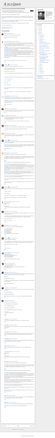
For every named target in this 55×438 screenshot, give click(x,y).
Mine (5, 128)
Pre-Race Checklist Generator (9, 162)
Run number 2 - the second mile (44, 43)
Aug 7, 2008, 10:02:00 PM (11, 263)
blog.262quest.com (17, 16)
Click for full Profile (49, 17)
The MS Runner (6, 175)
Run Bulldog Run (7, 47)
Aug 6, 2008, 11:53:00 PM (13, 211)
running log (18, 340)
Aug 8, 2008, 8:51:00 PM (12, 272)
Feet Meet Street (7, 42)
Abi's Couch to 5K (7, 373)
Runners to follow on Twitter (44, 56)
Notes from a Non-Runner (12, 100)
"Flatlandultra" (22, 266)
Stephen (5, 229)
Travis (5, 263)
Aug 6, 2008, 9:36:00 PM (13, 140)
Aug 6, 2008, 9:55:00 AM (12, 115)
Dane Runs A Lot (7, 379)
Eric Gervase (6, 211)
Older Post (32, 425)
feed (20, 17)
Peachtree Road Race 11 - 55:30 (42, 78)
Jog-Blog (5, 403)
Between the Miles (7, 56)
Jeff (4, 233)
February (41, 71)
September (41, 39)
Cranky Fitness (6, 48)
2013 (39, 26)
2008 (39, 33)
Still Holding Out (42, 52)
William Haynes (6, 96)
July (40, 64)
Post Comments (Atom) (20, 429)
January (40, 72)
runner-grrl (6, 287)
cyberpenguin (6, 361)
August (40, 40)
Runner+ (5, 160)
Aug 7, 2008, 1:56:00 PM (13, 225)
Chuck (5, 228)
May (40, 67)
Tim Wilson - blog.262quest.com (7, 25)
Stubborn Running (7, 172)
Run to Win (20, 111)
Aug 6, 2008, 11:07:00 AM (12, 125)
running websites (6, 28)
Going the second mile (43, 42)
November (41, 36)
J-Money (10, 403)
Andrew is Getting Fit (7, 191)
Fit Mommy (6, 115)
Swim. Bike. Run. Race (7, 52)
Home (18, 425)
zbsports (5, 345)
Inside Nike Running (7, 50)
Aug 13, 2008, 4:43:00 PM (10, 300)
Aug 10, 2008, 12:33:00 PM (12, 287)
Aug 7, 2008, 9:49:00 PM (15, 252)
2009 (39, 32)
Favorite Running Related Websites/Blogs (43, 58)
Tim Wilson (6, 140)
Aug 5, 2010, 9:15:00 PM (11, 345)
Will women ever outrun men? (44, 46)
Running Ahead (6, 71)
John (31, 178)
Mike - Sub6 (6, 82)
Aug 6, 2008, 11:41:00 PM (15, 201)
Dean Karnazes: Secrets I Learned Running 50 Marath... (45, 54)
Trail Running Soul (9, 267)
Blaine (29, 178)
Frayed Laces (10, 97)
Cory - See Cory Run (7, 84)
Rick (5, 33)
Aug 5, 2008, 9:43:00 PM (15, 41)
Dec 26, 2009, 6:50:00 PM (13, 319)
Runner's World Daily (7, 51)
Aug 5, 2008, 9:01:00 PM (10, 33)
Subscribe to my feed (7, 248)
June (40, 65)
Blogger (33, 435)
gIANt (5, 231)
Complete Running (11, 111)
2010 (39, 30)
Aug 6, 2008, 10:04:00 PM (14, 187)
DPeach (5, 133)
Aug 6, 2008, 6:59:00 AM (13, 108)
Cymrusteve (14, 181)
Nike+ (5, 161)
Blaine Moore (6, 108)
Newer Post (4, 425)
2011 (39, 29)
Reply (5, 38)
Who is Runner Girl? (7, 54)
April (5, 300)
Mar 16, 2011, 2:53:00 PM (15, 351)
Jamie (5, 230)
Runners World (6, 73)
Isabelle (5, 232)
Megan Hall (6, 125)
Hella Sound (13, 60)
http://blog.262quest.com (8, 148)
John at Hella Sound (7, 41)
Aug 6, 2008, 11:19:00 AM (11, 133)
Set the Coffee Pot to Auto (8, 265)
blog (5, 176)
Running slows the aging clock (44, 50)
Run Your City (41, 49)
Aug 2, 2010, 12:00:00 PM (13, 338)
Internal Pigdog (6, 45)
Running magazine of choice (44, 62)
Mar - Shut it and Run (7, 80)
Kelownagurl (6, 272)
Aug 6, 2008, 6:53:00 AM (13, 96)
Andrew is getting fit (7, 252)
